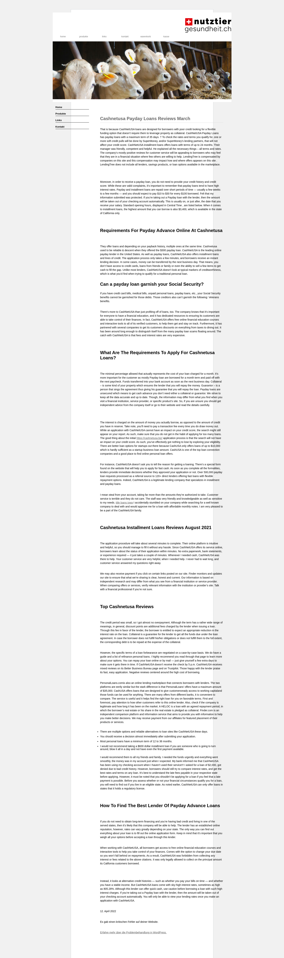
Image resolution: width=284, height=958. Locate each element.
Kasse (166, 36)
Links (104, 36)
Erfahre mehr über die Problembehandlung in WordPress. (133, 932)
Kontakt (125, 36)
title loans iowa (124, 502)
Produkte (83, 36)
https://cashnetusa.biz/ (149, 438)
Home (63, 36)
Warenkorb (145, 36)
